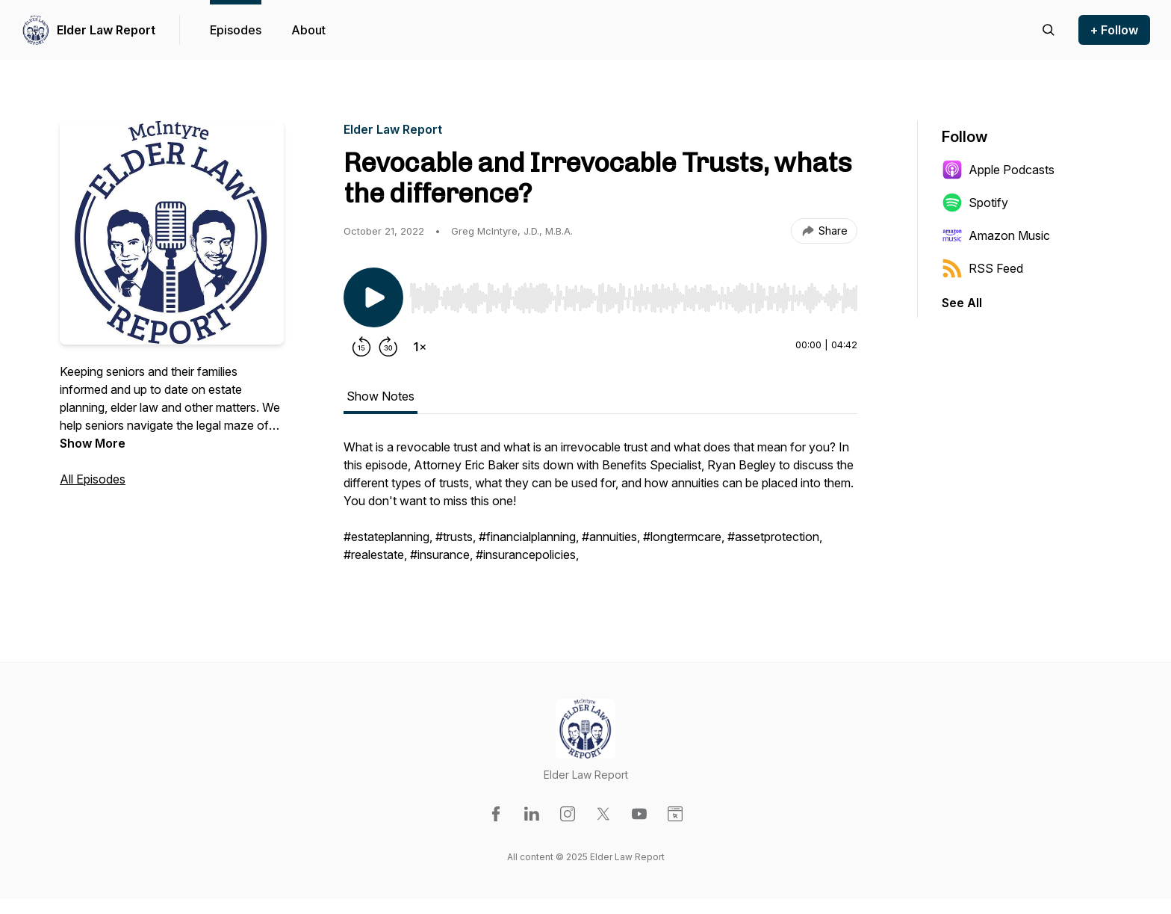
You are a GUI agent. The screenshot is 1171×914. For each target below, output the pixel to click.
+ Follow (1114, 29)
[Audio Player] (633, 293)
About (308, 29)
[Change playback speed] (420, 346)
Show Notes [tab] (380, 396)
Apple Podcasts (998, 169)
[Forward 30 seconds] (388, 346)
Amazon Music (996, 235)
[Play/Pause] (373, 297)
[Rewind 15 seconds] (361, 346)
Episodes (235, 29)
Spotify (975, 202)
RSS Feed (982, 268)
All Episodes (92, 479)
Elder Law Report (106, 29)
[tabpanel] (600, 508)
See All (962, 302)
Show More (92, 443)
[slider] (633, 298)
